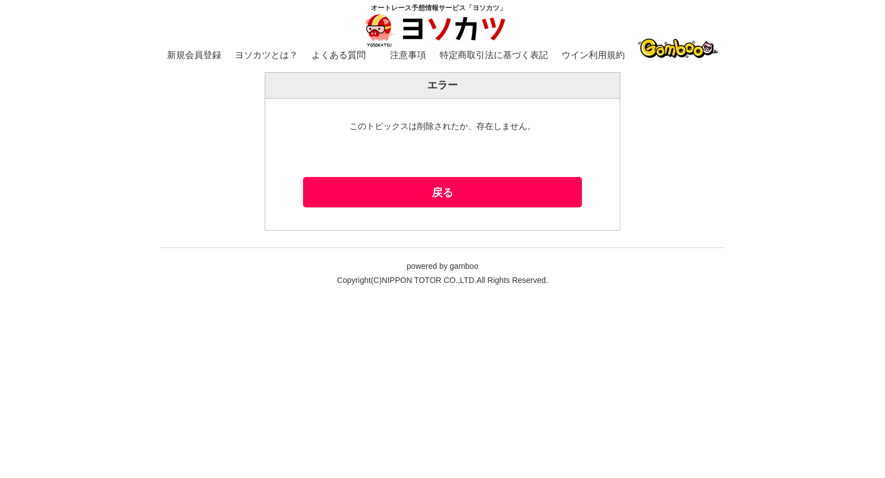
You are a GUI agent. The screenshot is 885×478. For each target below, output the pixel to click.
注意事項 (408, 55)
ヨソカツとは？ (266, 55)
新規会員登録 (194, 55)
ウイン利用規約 (593, 55)
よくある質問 (339, 55)
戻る (442, 192)
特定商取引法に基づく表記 (494, 55)
